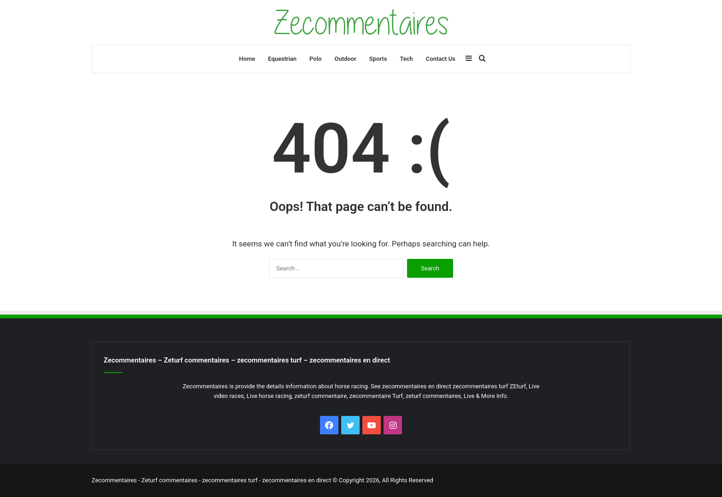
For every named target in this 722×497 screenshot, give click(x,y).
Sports (378, 58)
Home (247, 58)
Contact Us (440, 58)
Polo (315, 58)
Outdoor (345, 58)
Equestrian (282, 58)
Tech (406, 58)
